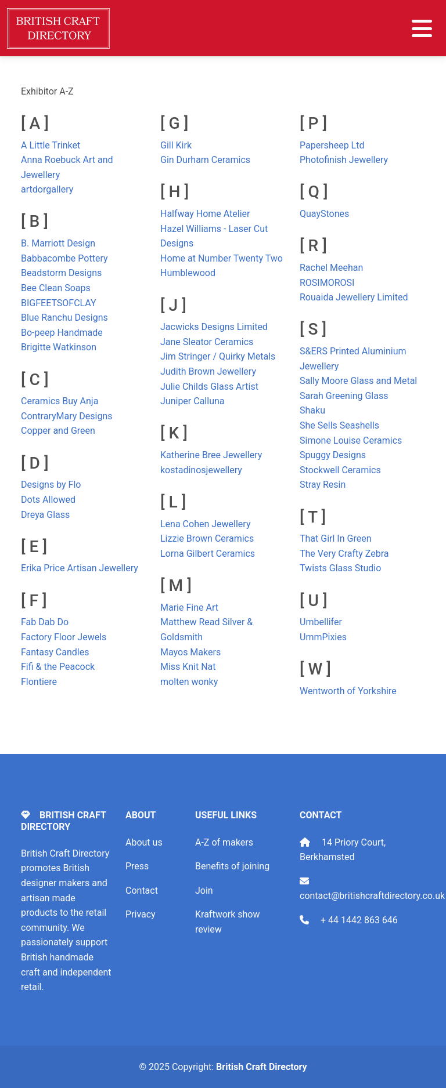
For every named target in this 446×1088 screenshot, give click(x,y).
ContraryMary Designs (67, 416)
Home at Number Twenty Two (221, 258)
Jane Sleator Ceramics (206, 341)
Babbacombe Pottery (64, 258)
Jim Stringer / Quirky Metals (217, 356)
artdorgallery (47, 189)
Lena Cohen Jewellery (205, 524)
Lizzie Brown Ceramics (207, 538)
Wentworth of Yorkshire (348, 691)
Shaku (312, 410)
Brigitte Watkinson (58, 347)
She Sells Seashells (339, 425)
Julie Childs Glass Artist (209, 386)
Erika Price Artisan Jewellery (79, 568)
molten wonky (189, 681)
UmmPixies (323, 637)
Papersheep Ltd (332, 145)
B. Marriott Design (58, 243)
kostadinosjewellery (201, 470)
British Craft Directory (261, 1066)
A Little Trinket (50, 145)
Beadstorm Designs (61, 272)
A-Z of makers (224, 842)
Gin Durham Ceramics (205, 159)
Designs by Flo (51, 484)
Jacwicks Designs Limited (214, 326)
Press (137, 866)
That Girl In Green (335, 538)
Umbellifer (321, 622)
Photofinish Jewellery (344, 159)
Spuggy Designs (333, 454)
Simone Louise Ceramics (351, 440)
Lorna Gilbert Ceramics (207, 553)
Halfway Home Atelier (205, 213)
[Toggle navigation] (422, 28)
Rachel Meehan (331, 267)
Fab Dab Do (45, 622)
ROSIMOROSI (327, 282)
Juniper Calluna (192, 401)
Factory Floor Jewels (63, 637)
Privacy (140, 914)
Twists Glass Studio (340, 568)
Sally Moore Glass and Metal (358, 380)
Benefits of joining (232, 866)
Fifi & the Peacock (58, 666)
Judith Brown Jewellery (208, 371)
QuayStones (324, 213)
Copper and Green (58, 430)
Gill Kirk (176, 145)
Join (204, 890)
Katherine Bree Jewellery (211, 454)
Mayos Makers (190, 652)
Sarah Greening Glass (344, 395)
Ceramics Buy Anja (59, 401)
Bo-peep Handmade (62, 332)
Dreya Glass (45, 514)
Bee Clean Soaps (56, 287)
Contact (141, 890)
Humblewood (187, 272)
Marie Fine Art (189, 607)
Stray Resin (323, 484)
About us (144, 842)
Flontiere (39, 681)
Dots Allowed (48, 499)
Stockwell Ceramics (340, 470)
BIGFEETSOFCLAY (58, 303)
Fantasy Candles (55, 652)
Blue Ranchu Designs (64, 317)
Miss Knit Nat (187, 666)
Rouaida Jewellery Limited (354, 297)
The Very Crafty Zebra (344, 553)
